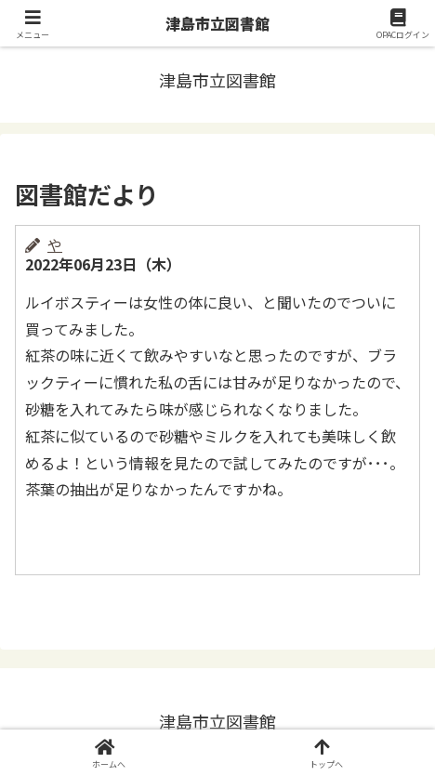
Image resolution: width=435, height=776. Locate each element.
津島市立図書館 (217, 23)
